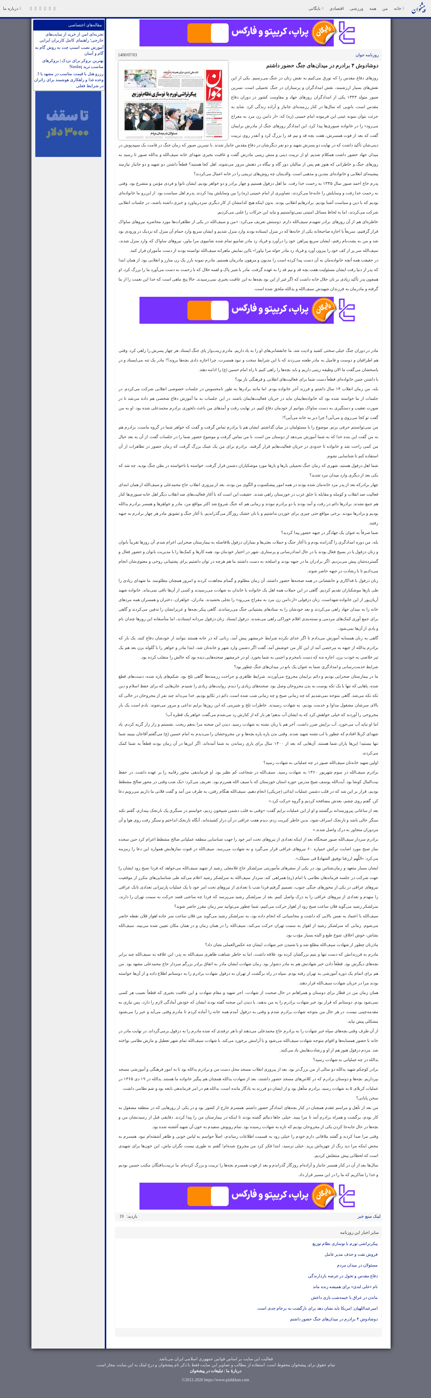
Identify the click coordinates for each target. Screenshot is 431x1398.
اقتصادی (337, 8)
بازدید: (132, 1216)
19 (121, 1216)
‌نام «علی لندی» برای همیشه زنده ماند (345, 1286)
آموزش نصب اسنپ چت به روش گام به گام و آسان (69, 50)
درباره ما (12, 8)
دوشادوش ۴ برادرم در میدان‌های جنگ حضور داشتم (334, 1319)
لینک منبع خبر (369, 1216)
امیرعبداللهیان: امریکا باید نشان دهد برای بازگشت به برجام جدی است (317, 1308)
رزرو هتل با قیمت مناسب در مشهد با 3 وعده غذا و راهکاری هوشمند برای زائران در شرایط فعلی (69, 80)
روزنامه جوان (367, 55)
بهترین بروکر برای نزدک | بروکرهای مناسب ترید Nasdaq (73, 63)
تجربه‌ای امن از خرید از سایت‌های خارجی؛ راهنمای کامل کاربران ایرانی (72, 37)
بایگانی (316, 8)
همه (372, 8)
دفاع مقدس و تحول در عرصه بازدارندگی (343, 1276)
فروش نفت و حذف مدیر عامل (351, 1254)
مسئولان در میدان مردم (357, 1265)
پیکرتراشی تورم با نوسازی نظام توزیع (345, 1243)
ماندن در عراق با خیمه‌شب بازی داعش (344, 1297)
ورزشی (356, 8)
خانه (399, 8)
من (385, 8)
